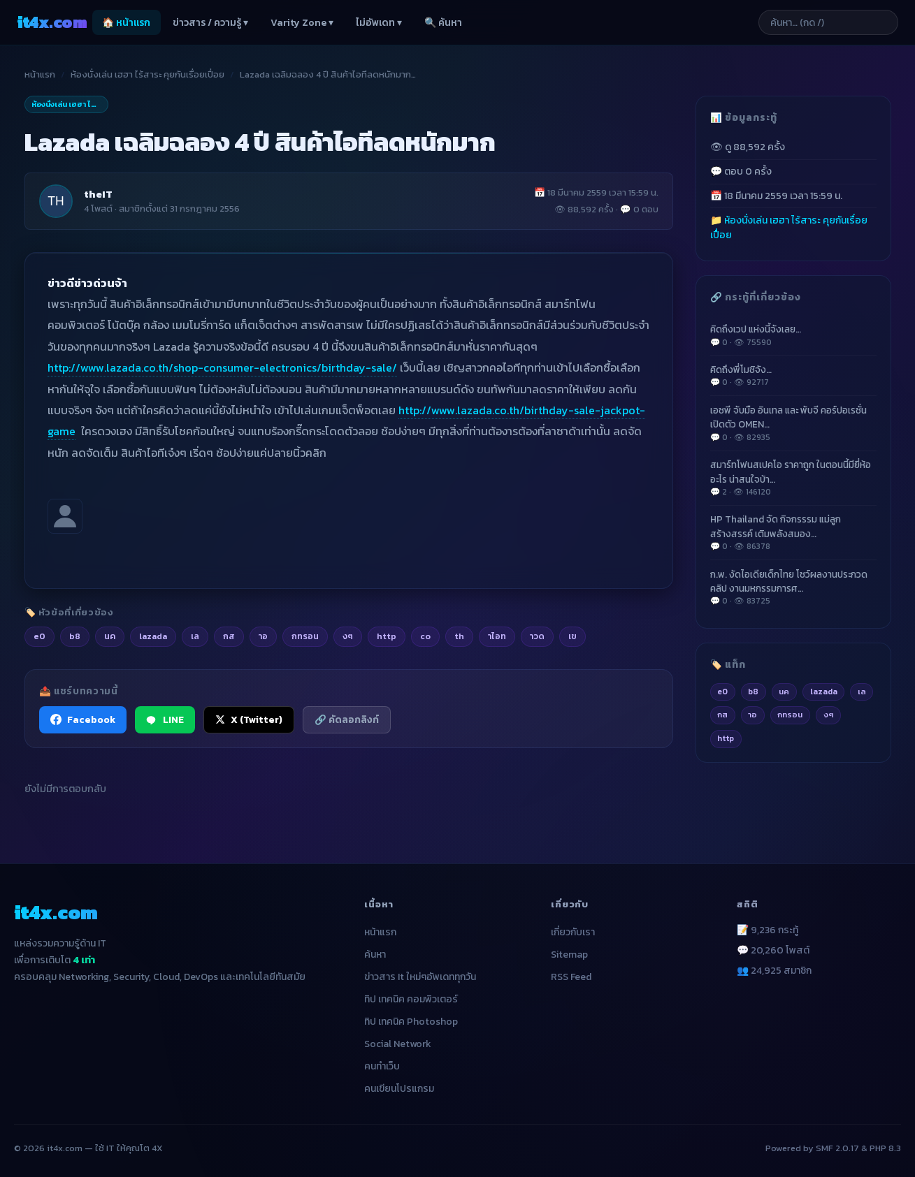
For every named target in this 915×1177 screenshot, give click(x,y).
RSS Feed (571, 977)
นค (784, 691)
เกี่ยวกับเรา (573, 932)
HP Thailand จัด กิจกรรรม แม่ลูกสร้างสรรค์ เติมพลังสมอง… (793, 532)
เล (862, 691)
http (725, 738)
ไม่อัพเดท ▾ (379, 22)
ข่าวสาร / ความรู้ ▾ (210, 22)
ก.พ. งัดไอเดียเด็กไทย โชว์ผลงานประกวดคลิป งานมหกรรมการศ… (793, 587)
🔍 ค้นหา (443, 22)
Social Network (397, 1044)
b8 (753, 691)
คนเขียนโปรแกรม (399, 1088)
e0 (722, 691)
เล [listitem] (195, 636)
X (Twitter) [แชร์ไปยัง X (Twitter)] (248, 719)
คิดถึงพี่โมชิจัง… (793, 376)
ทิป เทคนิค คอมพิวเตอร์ (411, 999)
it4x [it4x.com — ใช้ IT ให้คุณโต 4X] (52, 22)
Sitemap (569, 954)
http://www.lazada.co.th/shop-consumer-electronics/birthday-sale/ (222, 367)
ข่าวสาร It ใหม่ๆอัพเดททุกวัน (420, 977)
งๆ (828, 714)
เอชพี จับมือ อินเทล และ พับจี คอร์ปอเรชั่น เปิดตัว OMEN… (793, 423)
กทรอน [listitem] (305, 636)
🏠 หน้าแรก (126, 22)
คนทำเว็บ (382, 1066)
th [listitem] (459, 636)
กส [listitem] (229, 636)
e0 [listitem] (39, 636)
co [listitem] (425, 636)
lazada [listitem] (153, 636)
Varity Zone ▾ (302, 22)
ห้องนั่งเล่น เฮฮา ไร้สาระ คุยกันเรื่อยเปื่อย (147, 74)
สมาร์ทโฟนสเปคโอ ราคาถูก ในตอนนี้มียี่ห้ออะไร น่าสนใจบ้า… (793, 478)
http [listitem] (386, 636)
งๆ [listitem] (348, 636)
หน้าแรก (39, 74)
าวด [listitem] (537, 636)
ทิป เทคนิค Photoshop (411, 1021)
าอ (752, 714)
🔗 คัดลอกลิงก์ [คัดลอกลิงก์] (347, 719)
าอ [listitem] (263, 636)
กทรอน (789, 714)
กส (722, 714)
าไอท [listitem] (497, 636)
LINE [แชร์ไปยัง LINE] (165, 719)
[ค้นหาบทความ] (828, 22)
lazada (823, 691)
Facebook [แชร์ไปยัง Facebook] (82, 719)
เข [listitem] (572, 636)
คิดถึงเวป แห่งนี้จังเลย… (793, 335)
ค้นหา (375, 954)
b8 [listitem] (74, 636)
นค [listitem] (109, 636)
